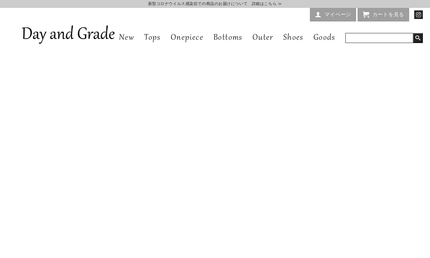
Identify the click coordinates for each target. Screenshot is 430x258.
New (126, 38)
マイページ (338, 14)
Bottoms (227, 38)
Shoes (293, 38)
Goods (324, 38)
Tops (152, 38)
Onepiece (187, 38)
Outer (262, 38)
